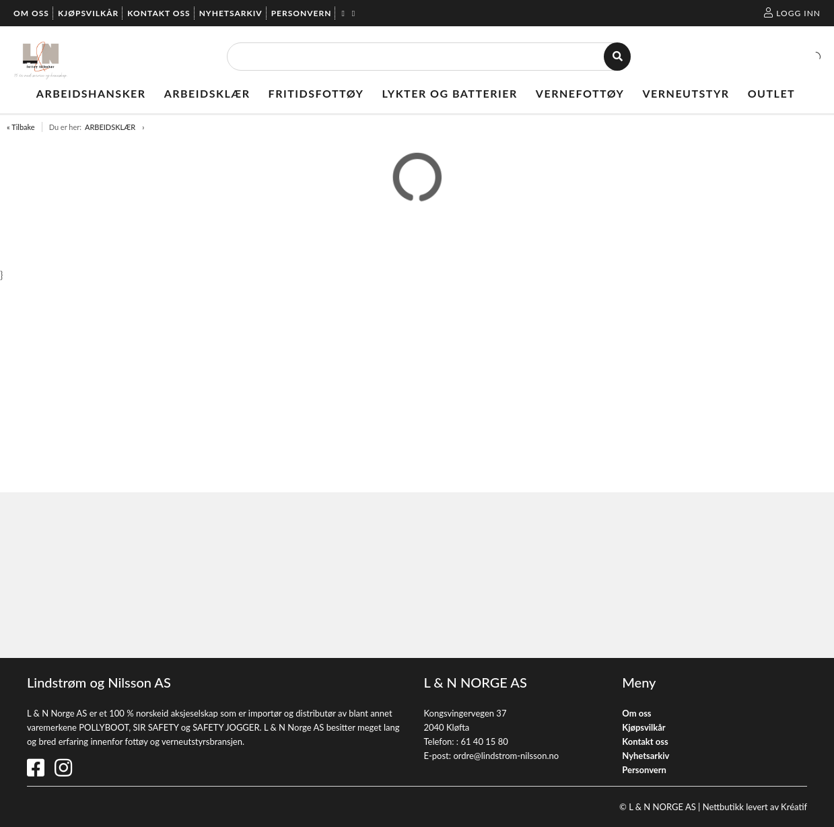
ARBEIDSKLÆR (110, 127)
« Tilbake (21, 127)
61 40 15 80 (484, 741)
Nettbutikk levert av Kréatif (755, 806)
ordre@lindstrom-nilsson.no (506, 755)
